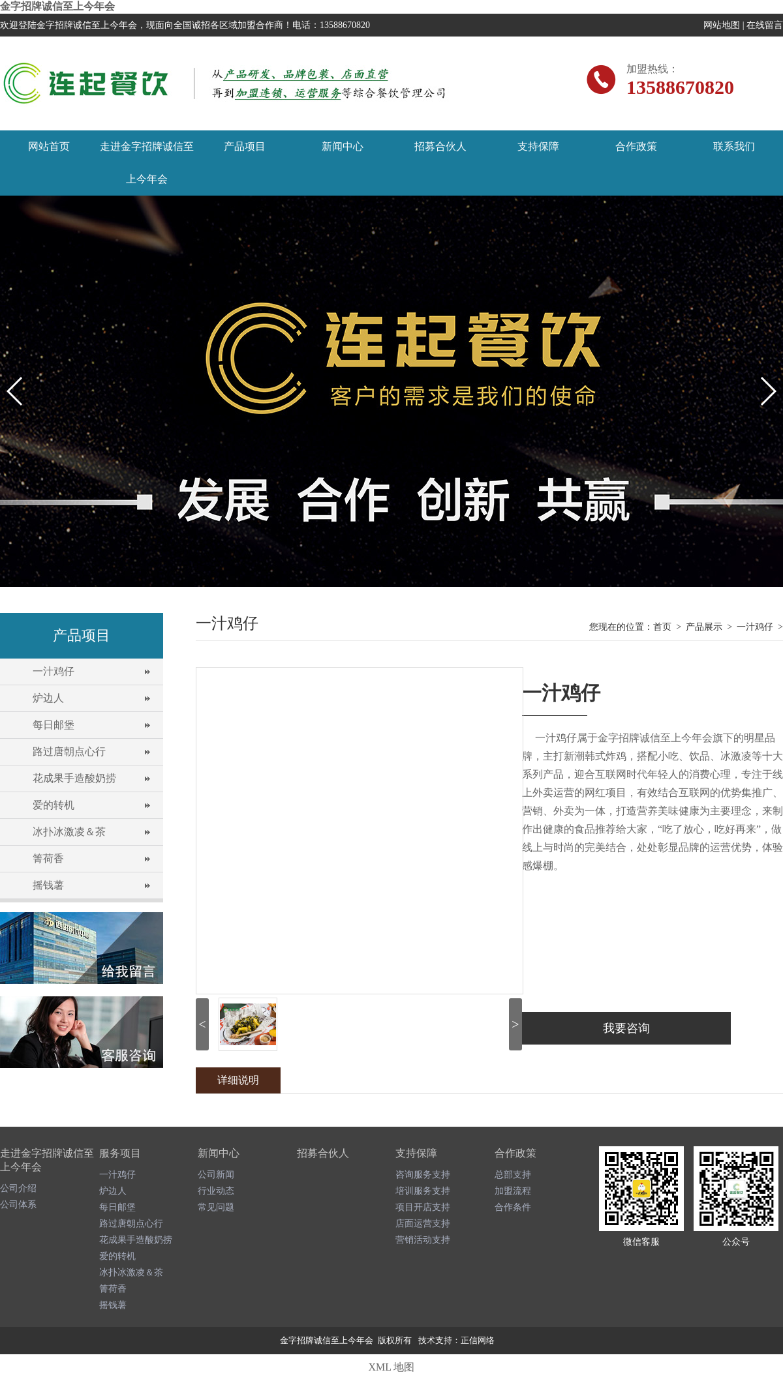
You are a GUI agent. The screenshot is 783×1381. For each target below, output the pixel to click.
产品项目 (245, 146)
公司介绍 (18, 1188)
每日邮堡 (53, 724)
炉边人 (48, 698)
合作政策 (636, 146)
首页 (662, 627)
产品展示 (704, 627)
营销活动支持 (422, 1240)
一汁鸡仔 (53, 671)
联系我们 (734, 146)
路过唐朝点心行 (69, 751)
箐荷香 (48, 858)
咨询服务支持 (422, 1175)
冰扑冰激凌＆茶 (69, 831)
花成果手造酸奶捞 (74, 778)
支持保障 (538, 146)
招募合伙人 (440, 146)
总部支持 (513, 1175)
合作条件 (513, 1207)
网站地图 (721, 25)
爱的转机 (53, 804)
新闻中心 (342, 146)
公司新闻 (216, 1175)
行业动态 (216, 1191)
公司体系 (18, 1205)
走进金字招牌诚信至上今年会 (147, 163)
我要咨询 (626, 1028)
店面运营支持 (422, 1223)
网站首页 (49, 146)
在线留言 (764, 25)
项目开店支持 (422, 1207)
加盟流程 (513, 1191)
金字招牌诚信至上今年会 (57, 6)
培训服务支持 (422, 1191)
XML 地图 (392, 1367)
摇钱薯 (48, 885)
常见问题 (216, 1207)
